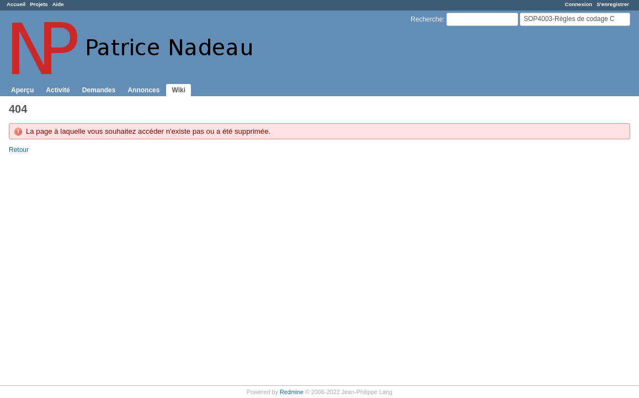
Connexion (579, 4)
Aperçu (22, 90)
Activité (58, 90)
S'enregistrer (613, 4)
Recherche (427, 19)
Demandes (99, 90)
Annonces (143, 90)
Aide (58, 4)
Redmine (291, 392)
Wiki (178, 90)
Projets (39, 4)
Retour (19, 150)
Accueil (16, 4)
